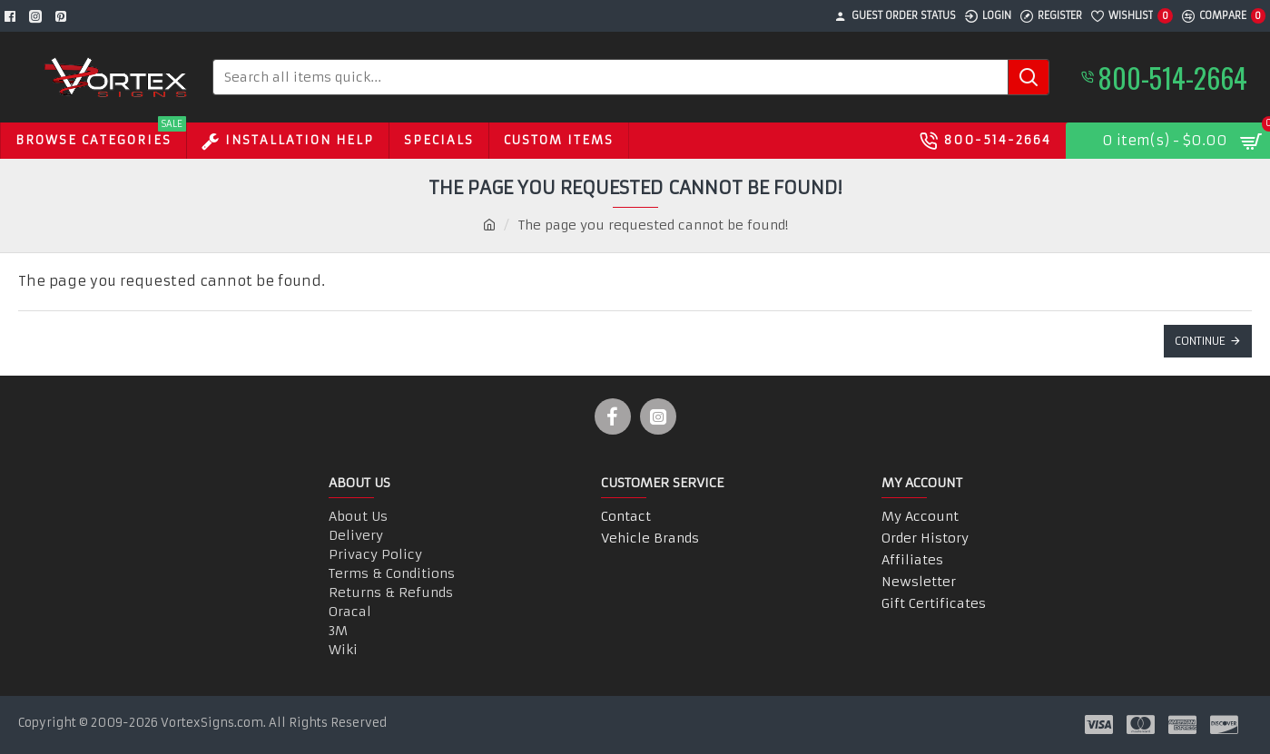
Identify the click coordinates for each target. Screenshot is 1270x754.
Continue (1200, 341)
